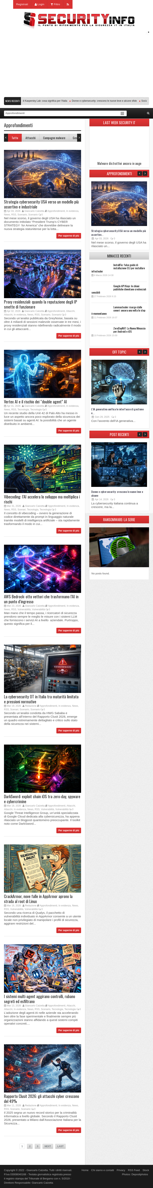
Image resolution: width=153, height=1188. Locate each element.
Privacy (121, 1170)
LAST (60, 1146)
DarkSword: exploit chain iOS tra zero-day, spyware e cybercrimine (42, 798)
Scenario (22, 214)
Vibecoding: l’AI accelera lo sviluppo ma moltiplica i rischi (42, 499)
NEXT (48, 1146)
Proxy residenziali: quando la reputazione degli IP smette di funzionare (40, 304)
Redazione (30, 706)
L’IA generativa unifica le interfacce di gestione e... (117, 411)
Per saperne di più (68, 235)
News (7, 214)
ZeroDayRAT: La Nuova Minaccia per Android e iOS (129, 329)
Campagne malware (54, 138)
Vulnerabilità (24, 609)
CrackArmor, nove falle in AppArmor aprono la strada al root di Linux (38, 898)
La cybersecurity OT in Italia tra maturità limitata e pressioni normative (41, 699)
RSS (13, 214)
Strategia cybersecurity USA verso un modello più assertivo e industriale (41, 204)
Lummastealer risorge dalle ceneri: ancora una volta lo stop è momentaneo (118, 310)
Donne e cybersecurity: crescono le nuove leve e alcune (117, 493)
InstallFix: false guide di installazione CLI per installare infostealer (118, 268)
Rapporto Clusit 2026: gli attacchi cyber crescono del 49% (41, 1098)
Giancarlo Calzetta (34, 211)
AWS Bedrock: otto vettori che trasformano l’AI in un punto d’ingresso (41, 599)
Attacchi (31, 138)
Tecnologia (23, 409)
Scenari (22, 509)
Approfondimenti (56, 211)
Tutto (15, 138)
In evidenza (72, 211)
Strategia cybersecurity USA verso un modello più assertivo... (118, 233)
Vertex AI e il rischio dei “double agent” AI (35, 402)
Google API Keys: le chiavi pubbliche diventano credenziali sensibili (118, 289)
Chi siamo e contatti (102, 1170)
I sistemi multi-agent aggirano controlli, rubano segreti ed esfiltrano (39, 998)
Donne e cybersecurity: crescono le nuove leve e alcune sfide (106, 100)
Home (85, 1170)
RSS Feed (134, 1170)
